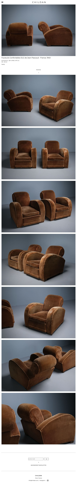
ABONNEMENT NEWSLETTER (38, 465)
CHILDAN (39, 2)
